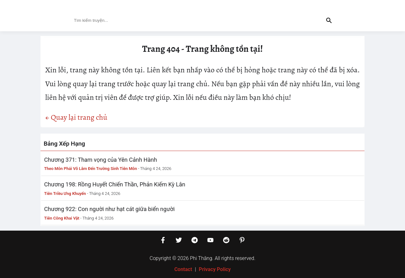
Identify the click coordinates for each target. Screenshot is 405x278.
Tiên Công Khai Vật (61, 218)
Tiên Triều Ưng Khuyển (65, 193)
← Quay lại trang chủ (76, 117)
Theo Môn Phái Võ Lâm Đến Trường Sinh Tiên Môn (90, 168)
